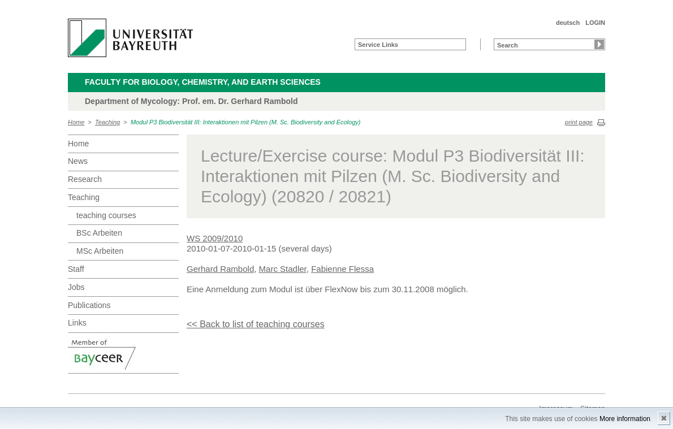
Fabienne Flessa (342, 269)
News (78, 161)
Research (85, 179)
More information (624, 419)
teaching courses (106, 215)
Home (76, 122)
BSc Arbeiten (99, 232)
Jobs (76, 287)
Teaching (107, 122)
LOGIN (595, 22)
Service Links (378, 44)
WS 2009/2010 (215, 238)
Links (77, 322)
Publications (89, 305)
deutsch (568, 22)
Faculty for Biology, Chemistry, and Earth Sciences (203, 81)
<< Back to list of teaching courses (256, 324)
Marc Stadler (283, 269)
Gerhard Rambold (220, 269)
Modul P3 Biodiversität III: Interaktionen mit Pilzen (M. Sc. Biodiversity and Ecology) (246, 122)
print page (579, 122)
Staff (76, 269)
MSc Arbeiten (99, 250)
